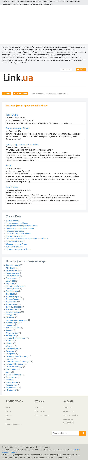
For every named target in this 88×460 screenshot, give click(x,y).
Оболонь (10, 346)
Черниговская (12, 387)
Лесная (9, 330)
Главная (6, 93)
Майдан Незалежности (16, 338)
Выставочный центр (15, 286)
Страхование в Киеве (15, 241)
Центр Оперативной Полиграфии (22, 144)
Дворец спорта (12, 296)
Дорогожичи (11, 304)
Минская (10, 341)
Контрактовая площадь (16, 320)
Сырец (9, 372)
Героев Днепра (12, 289)
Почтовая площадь (14, 367)
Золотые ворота (13, 312)
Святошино (11, 369)
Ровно (8, 420)
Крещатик (10, 325)
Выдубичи (10, 281)
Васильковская (12, 276)
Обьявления (39, 411)
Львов (8, 411)
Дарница (10, 294)
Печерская (10, 354)
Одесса (9, 416)
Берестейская (12, 270)
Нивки (8, 343)
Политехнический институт (17, 361)
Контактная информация (68, 421)
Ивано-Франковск (13, 424)
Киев (8, 407)
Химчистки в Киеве (14, 246)
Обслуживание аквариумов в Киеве (21, 226)
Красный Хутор (12, 322)
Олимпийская (12, 348)
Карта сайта (68, 411)
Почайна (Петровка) (14, 364)
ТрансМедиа (12, 115)
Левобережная (12, 328)
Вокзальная (11, 278)
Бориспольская (12, 273)
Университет (11, 382)
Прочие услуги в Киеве (16, 236)
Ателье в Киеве (12, 220)
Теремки (9, 380)
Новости (38, 407)
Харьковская (11, 385)
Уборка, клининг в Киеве (16, 244)
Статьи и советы (41, 416)
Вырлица (10, 283)
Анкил (9, 165)
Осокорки (10, 351)
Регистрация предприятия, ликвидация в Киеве (27, 239)
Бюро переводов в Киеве (17, 223)
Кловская (10, 317)
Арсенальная (12, 268)
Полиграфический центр (18, 128)
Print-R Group (12, 187)
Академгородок (13, 265)
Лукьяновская (12, 333)
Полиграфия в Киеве (15, 231)
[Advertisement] (44, 25)
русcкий (66, 69)
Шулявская (11, 390)
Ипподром (10, 315)
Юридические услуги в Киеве (18, 249)
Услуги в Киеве (20, 93)
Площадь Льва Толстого (16, 356)
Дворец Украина (13, 299)
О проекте (67, 407)
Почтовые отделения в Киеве (18, 233)
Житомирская (12, 309)
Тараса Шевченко (13, 374)
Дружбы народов (13, 307)
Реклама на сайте (70, 416)
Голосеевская (12, 291)
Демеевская (11, 302)
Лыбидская (11, 335)
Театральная (11, 377)
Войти (81, 69)
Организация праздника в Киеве (20, 228)
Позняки (9, 359)
